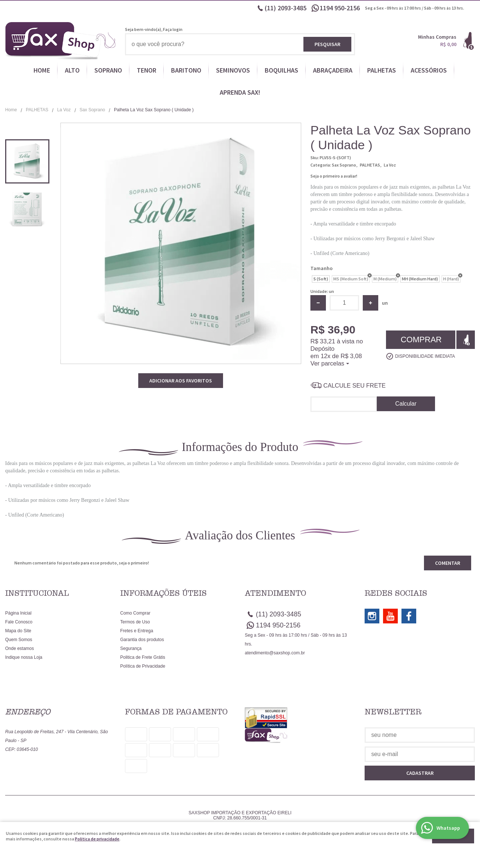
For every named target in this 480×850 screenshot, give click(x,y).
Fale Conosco (18, 622)
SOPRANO (108, 70)
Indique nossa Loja (23, 657)
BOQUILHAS (281, 70)
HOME (42, 70)
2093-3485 (285, 8)
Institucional (37, 593)
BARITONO (186, 70)
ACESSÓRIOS (429, 70)
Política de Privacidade (142, 666)
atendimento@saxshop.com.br (275, 652)
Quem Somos (18, 639)
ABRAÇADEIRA (332, 70)
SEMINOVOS (233, 70)
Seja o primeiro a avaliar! (333, 176)
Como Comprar (135, 613)
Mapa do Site (18, 630)
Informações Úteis (163, 593)
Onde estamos (19, 648)
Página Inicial (18, 613)
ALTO (72, 70)
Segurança (131, 648)
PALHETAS (381, 70)
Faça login (172, 29)
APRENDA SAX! (240, 92)
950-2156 (340, 8)
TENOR (146, 70)
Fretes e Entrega (136, 630)
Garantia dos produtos (142, 639)
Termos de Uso (135, 622)
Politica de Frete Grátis (142, 657)
